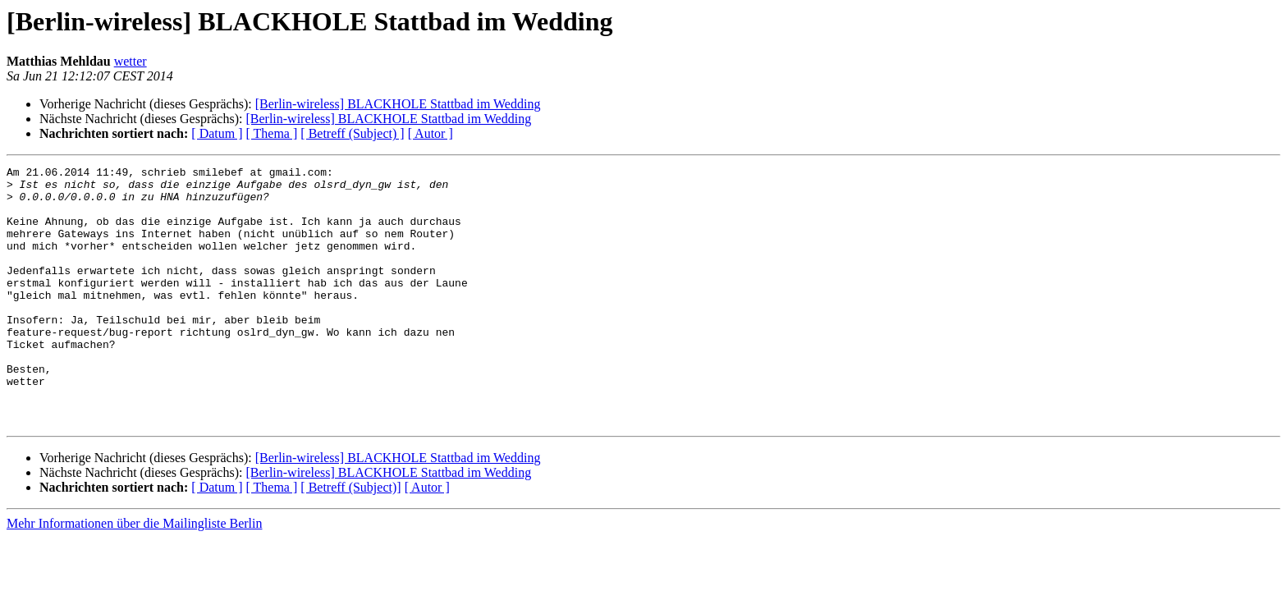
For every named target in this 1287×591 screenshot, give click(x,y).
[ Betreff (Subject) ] (352, 133)
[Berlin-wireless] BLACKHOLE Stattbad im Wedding (398, 104)
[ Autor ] (430, 133)
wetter (130, 61)
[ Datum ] (216, 133)
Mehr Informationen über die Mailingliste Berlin (134, 575)
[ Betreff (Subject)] (350, 539)
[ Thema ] (272, 133)
